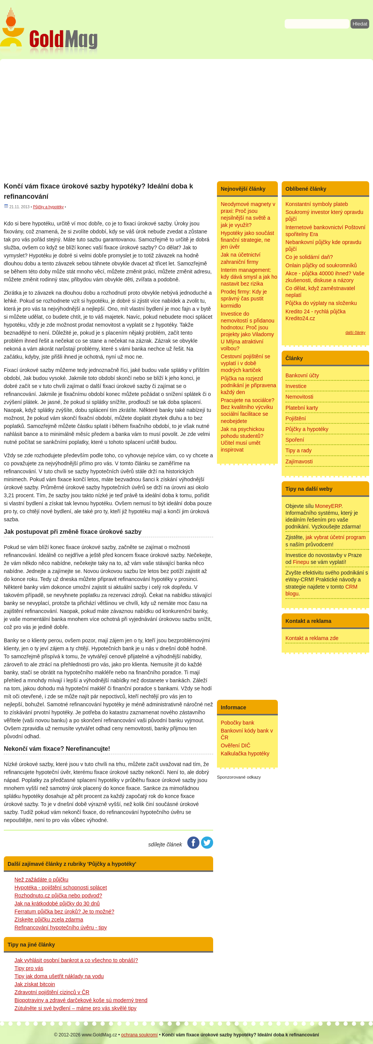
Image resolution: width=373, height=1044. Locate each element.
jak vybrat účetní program (336, 537)
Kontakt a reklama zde (311, 638)
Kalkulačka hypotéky (245, 753)
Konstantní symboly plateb (316, 204)
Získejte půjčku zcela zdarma (48, 919)
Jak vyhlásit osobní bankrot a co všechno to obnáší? (76, 960)
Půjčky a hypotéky (48, 207)
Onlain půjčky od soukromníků (321, 265)
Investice (295, 386)
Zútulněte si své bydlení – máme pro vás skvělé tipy (75, 1008)
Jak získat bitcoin (34, 984)
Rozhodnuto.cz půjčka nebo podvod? (58, 895)
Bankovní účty (302, 375)
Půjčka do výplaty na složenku (321, 303)
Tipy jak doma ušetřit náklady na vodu (59, 976)
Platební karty (301, 408)
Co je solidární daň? (309, 257)
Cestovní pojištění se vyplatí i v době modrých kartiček (245, 363)
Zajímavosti (299, 461)
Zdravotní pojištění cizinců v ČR (51, 992)
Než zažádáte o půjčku (41, 879)
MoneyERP (328, 506)
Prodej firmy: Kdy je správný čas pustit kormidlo (244, 298)
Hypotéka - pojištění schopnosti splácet (60, 887)
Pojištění (295, 418)
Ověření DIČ (235, 745)
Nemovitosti (299, 397)
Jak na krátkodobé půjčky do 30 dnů (57, 903)
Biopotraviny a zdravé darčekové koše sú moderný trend (80, 1000)
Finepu (301, 562)
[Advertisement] (186, 120)
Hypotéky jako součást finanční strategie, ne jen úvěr (247, 240)
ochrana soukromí (139, 1035)
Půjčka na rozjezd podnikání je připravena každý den (248, 385)
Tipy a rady (298, 450)
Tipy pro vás (28, 968)
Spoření (294, 440)
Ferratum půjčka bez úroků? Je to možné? (64, 911)
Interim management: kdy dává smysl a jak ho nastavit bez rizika (249, 277)
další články (355, 332)
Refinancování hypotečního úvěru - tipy (60, 927)
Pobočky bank (237, 723)
